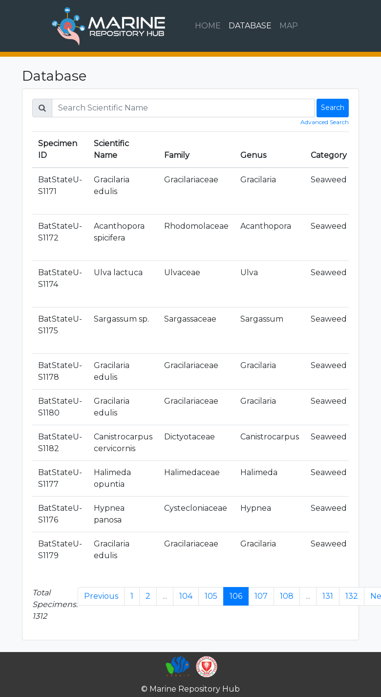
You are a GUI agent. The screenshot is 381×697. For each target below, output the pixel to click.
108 (287, 596)
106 (236, 596)
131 (327, 596)
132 (351, 596)
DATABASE (250, 25)
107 (261, 596)
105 (211, 596)
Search (332, 107)
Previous (101, 596)
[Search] (183, 108)
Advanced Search (324, 122)
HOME (208, 25)
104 (185, 596)
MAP (288, 25)
